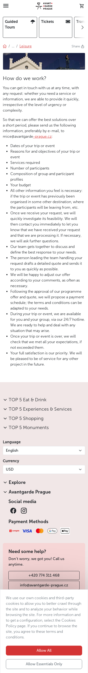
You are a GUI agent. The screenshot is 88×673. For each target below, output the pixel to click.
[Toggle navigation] (5, 6)
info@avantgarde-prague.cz (44, 585)
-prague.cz (42, 136)
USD (10, 469)
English (12, 450)
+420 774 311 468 (44, 575)
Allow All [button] (44, 658)
